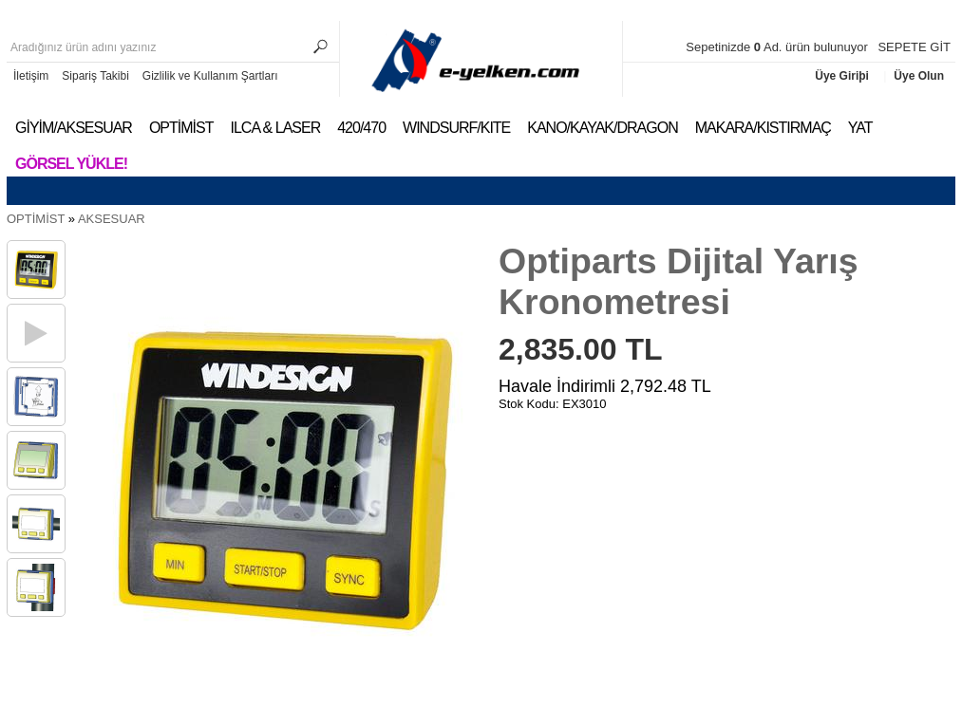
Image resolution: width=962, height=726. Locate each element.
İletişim (30, 76)
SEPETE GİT (914, 47)
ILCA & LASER (275, 128)
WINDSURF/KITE (456, 128)
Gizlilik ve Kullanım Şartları (210, 76)
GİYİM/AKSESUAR (73, 128)
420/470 (361, 128)
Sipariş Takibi (95, 76)
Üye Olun (919, 76)
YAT (860, 128)
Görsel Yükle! (71, 164)
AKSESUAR (111, 219)
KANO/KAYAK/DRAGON (602, 128)
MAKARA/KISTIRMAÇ (763, 128)
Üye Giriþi (843, 76)
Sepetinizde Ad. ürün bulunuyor (778, 47)
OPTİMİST (181, 128)
